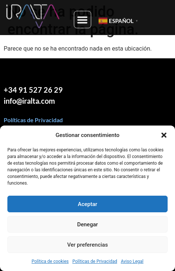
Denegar (87, 224)
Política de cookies (50, 261)
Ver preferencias (87, 244)
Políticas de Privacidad (94, 261)
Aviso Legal (132, 261)
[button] (164, 135)
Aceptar (87, 204)
